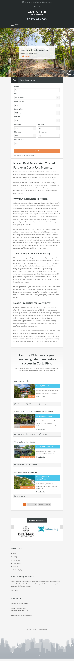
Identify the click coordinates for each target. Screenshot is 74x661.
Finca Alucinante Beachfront (25, 472)
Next (68, 52)
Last (48, 504)
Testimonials (16, 563)
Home (14, 553)
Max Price (17, 132)
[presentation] (12, 527)
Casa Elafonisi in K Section (25, 442)
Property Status (19, 101)
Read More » (15, 591)
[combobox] (37, 97)
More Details (41, 396)
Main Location (19, 94)
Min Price (41, 124)
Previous (5, 52)
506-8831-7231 (39, 19)
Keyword (17, 86)
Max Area (19, 139)
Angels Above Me (21, 381)
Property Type (18, 109)
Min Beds (17, 117)
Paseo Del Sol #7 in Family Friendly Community (33, 411)
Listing (15, 557)
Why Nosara (16, 560)
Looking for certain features (24, 155)
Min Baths (17, 124)
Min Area (42, 132)
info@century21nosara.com (42, 2)
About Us (15, 566)
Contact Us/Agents (18, 570)
